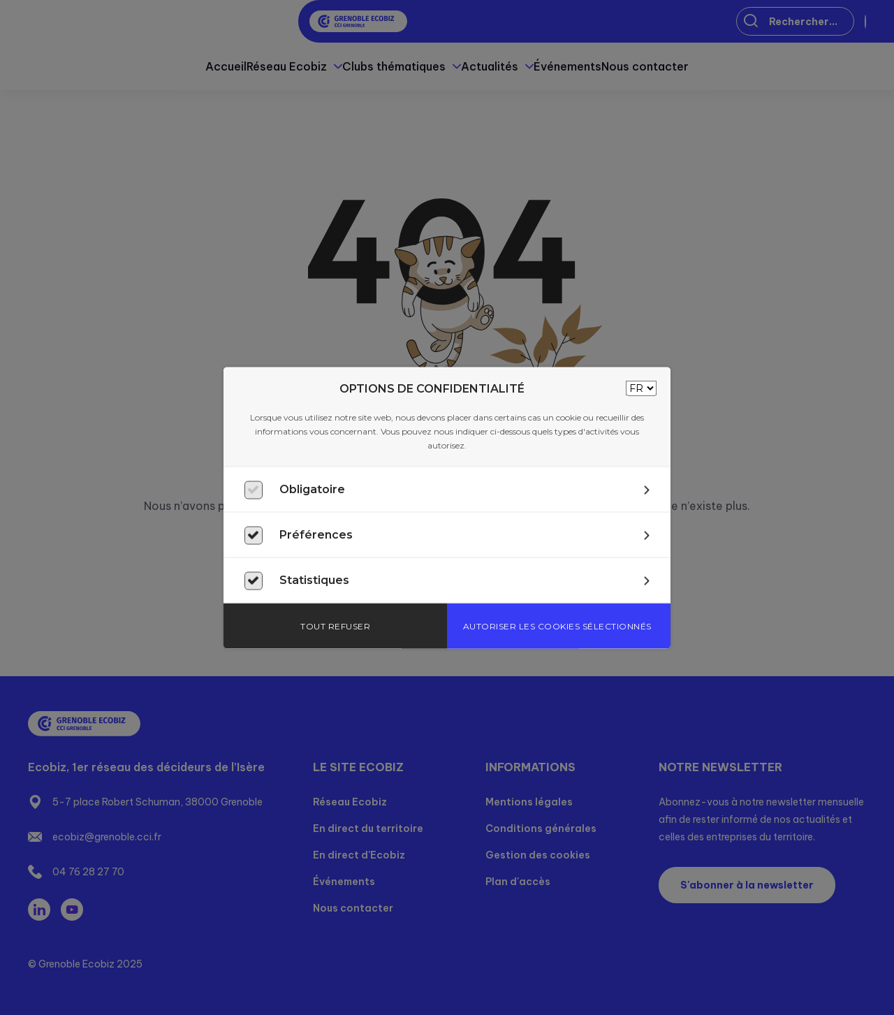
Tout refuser (335, 625)
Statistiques (314, 579)
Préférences (316, 534)
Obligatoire (312, 488)
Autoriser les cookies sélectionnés (557, 625)
